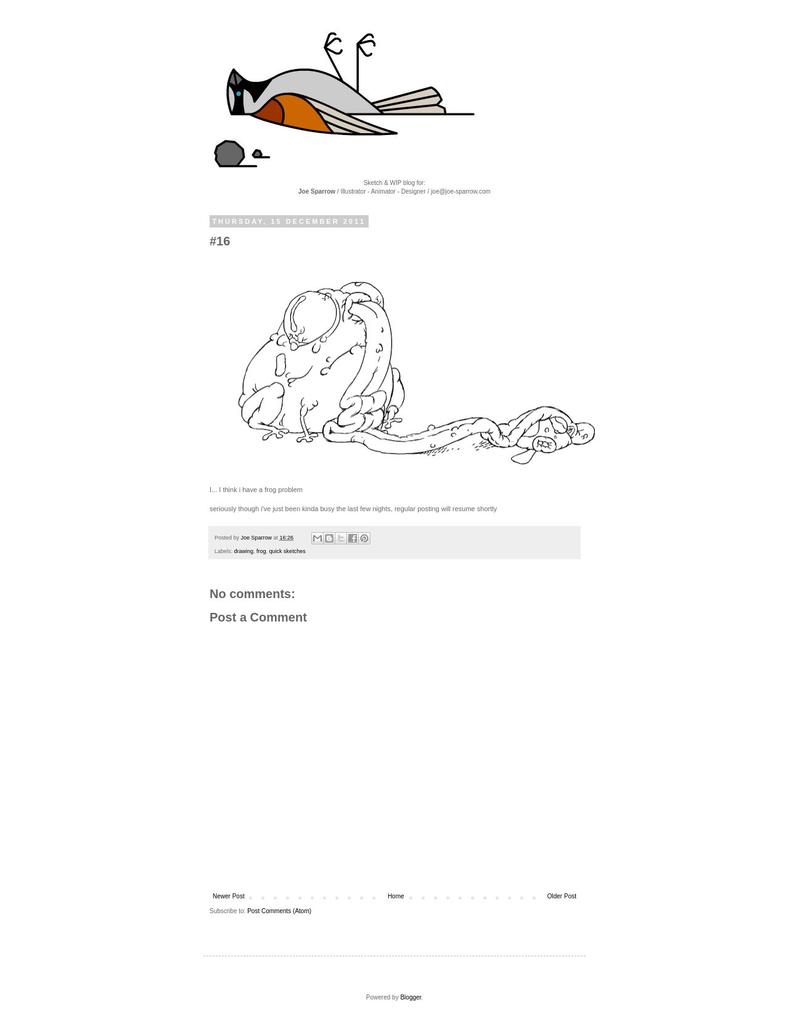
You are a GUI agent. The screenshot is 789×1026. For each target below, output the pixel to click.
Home (396, 896)
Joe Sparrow (257, 538)
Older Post (561, 896)
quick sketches (287, 551)
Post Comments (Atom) (279, 911)
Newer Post (229, 896)
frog (261, 551)
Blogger (410, 997)
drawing (244, 551)
